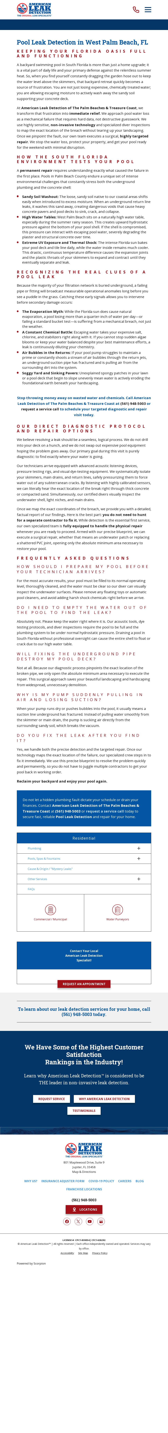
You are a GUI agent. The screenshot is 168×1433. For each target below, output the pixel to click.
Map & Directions (84, 1173)
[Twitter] (78, 1222)
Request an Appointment (84, 985)
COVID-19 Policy (101, 1182)
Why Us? (30, 1182)
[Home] (34, 9)
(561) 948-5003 (84, 1201)
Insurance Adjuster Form (63, 1182)
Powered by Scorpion (31, 1265)
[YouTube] (89, 1222)
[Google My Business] (101, 1222)
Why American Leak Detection (104, 1100)
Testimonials (84, 1112)
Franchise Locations (84, 1190)
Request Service (51, 1100)
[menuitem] (82, 848)
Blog (139, 1182)
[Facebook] (67, 1222)
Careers (124, 1182)
